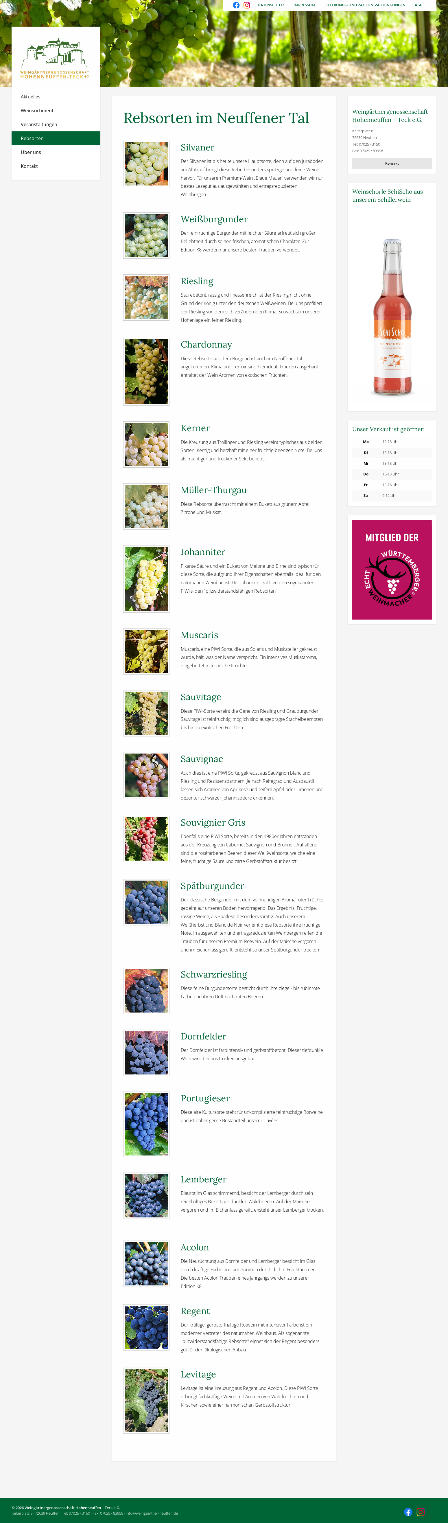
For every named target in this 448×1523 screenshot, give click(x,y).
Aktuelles (30, 96)
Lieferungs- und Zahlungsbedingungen (365, 5)
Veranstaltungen (39, 124)
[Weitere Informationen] (392, 307)
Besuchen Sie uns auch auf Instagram (247, 5)
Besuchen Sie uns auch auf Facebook (236, 5)
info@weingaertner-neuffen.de (152, 1513)
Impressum (304, 5)
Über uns (31, 152)
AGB (419, 5)
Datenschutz (271, 5)
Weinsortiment (37, 110)
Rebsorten (32, 138)
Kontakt (29, 166)
